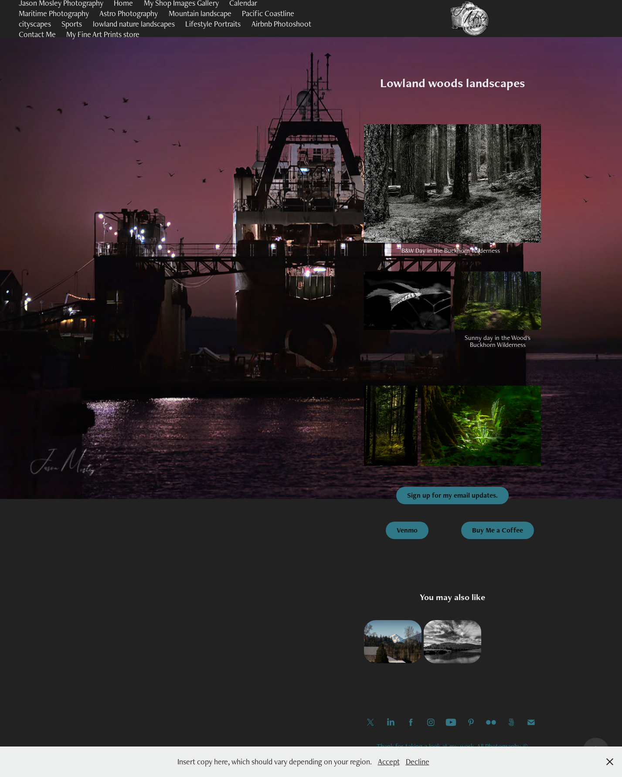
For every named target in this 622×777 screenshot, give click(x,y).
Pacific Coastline (268, 13)
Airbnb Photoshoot (281, 24)
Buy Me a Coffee (497, 530)
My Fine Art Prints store (102, 34)
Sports (71, 24)
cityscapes (35, 24)
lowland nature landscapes (134, 24)
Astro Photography (128, 13)
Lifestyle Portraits (213, 24)
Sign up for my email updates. (452, 495)
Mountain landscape (200, 13)
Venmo (407, 530)
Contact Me (37, 34)
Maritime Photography (54, 13)
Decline (417, 762)
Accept (389, 762)
